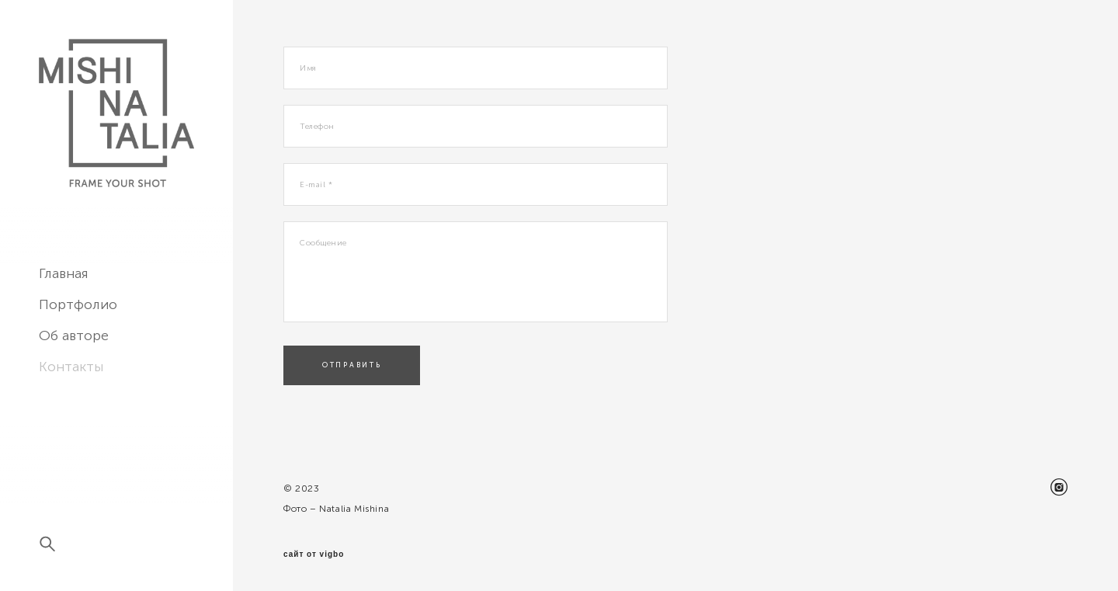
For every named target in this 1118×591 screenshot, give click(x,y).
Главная (64, 273)
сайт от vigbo (313, 554)
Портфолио (78, 304)
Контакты (71, 366)
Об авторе (74, 335)
